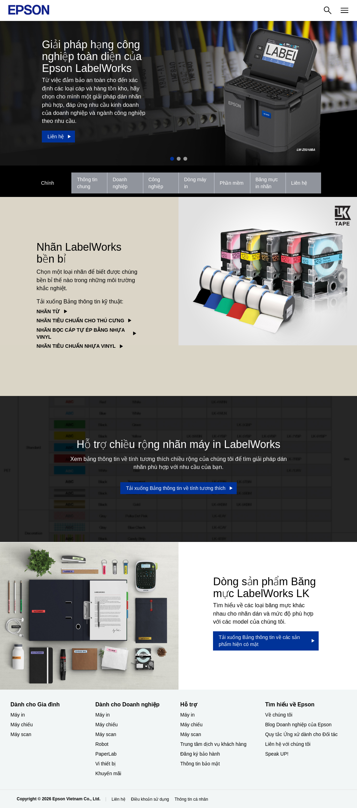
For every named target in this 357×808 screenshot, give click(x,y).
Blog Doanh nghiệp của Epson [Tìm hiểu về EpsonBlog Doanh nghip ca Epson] (298, 724)
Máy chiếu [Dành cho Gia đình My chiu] (21, 724)
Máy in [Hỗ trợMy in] (187, 715)
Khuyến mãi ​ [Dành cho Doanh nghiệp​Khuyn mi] (109, 773)
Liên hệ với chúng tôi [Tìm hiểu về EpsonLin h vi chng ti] (288, 744)
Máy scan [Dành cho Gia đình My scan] (20, 734)
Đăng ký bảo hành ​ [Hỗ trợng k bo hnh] (200, 754)
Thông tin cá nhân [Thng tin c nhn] (191, 799)
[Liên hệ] (58, 136)
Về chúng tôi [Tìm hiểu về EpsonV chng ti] (279, 715)
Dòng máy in (195, 183)
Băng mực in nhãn (267, 183)
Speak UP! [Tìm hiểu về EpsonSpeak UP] (277, 754)
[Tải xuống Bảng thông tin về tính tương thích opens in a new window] (178, 488)
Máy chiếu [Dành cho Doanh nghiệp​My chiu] (107, 724)
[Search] (327, 10)
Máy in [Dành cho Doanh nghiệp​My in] (103, 715)
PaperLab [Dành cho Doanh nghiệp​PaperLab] (106, 754)
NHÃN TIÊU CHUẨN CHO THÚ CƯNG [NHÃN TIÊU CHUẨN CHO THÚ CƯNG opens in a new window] (80, 320)
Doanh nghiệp (120, 183)
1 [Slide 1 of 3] (172, 159)
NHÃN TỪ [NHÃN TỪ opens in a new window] (48, 311)
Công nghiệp (156, 183)
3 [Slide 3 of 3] (185, 159)
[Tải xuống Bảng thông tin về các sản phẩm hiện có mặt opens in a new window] (266, 641)
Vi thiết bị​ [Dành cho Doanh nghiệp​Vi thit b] (106, 763)
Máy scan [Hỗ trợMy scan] (190, 734)
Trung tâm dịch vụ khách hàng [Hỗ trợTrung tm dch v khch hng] (213, 744)
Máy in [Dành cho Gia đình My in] (17, 715)
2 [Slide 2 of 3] (179, 159)
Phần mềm (231, 183)
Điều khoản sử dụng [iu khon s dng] (150, 799)
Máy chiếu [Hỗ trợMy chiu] (191, 724)
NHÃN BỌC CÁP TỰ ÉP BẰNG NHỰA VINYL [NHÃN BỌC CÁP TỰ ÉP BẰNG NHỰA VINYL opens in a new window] (81, 333)
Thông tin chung (87, 183)
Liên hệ (299, 183)
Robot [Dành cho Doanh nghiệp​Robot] (102, 744)
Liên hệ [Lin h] (119, 799)
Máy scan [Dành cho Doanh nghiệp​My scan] (106, 734)
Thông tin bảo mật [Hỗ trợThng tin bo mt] (200, 763)
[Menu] (344, 10)
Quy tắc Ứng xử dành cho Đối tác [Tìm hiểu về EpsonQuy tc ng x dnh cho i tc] (301, 734)
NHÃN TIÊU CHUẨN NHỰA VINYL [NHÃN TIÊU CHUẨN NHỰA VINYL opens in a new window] (76, 346)
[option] (178, 93)
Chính (47, 183)
